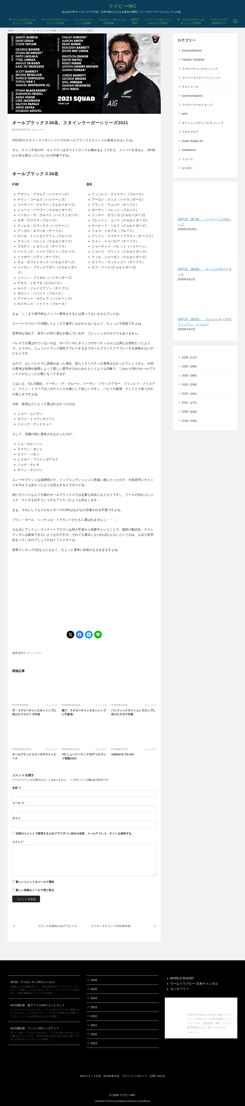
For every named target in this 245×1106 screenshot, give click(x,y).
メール (18, 802)
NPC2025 (135, 21)
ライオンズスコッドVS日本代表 (111, 925)
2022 (185, 393)
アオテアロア (190, 131)
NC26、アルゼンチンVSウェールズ (32, 982)
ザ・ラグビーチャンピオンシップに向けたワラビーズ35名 (34, 712)
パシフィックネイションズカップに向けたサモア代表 (133, 712)
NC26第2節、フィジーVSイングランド (34, 1028)
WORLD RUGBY (182, 978)
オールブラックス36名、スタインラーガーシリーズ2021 (63, 30)
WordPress (145, 1101)
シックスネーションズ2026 (83, 21)
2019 (185, 420)
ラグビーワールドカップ (197, 104)
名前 (16, 787)
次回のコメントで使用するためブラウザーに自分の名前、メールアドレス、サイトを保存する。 (75, 833)
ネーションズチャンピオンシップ (202, 122)
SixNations (189, 149)
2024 (185, 375)
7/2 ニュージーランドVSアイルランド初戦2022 (84, 756)
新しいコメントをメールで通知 (35, 881)
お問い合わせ (157, 1076)
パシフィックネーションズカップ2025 (157, 21)
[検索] (235, 21)
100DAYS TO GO (122, 754)
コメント (18, 841)
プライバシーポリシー (134, 1076)
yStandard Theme (103, 1101)
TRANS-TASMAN (193, 59)
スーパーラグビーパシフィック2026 (55, 21)
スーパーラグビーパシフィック (201, 77)
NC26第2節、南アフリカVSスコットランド (37, 1005)
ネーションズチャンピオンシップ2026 (22, 21)
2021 (185, 402)
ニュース (24, 30)
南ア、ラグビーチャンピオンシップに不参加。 (84, 712)
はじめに (187, 167)
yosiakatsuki (121, 1101)
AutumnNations (192, 50)
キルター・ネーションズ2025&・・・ (112, 21)
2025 (185, 366)
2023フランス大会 (90, 1076)
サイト (16, 818)
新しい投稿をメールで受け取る (35, 890)
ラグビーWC (122, 6)
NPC (185, 113)
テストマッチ (190, 86)
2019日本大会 (111, 1076)
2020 (185, 411)
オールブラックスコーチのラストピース (34, 756)
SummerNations (192, 95)
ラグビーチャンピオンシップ (200, 68)
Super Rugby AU (193, 140)
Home (11, 30)
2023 (185, 384)
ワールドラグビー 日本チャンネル (194, 983)
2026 (185, 357)
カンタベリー (179, 988)
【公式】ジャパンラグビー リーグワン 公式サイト (209, 1006)
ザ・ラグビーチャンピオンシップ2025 (191, 21)
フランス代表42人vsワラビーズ (57, 925)
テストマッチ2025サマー (219, 21)
